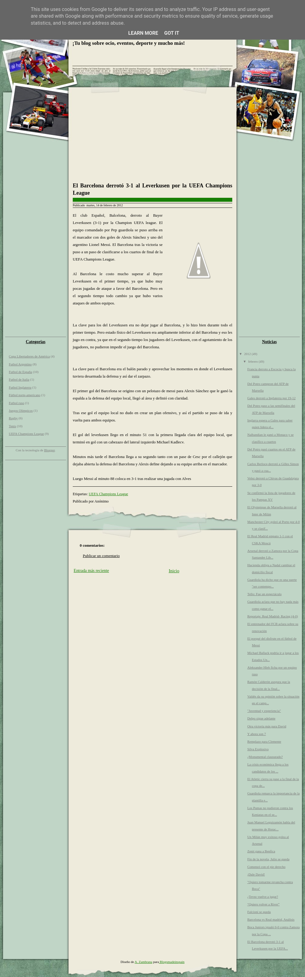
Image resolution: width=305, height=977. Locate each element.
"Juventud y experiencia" (264, 710)
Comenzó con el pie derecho (266, 867)
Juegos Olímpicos (21, 410)
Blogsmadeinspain (171, 962)
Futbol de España (20, 372)
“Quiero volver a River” (263, 904)
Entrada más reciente (91, 570)
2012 (248, 354)
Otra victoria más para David (266, 726)
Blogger (49, 450)
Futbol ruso (16, 403)
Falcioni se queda (259, 912)
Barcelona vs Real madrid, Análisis (270, 919)
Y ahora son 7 (256, 734)
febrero (253, 361)
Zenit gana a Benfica (261, 851)
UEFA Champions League (26, 433)
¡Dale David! (256, 874)
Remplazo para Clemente (264, 741)
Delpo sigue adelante (261, 718)
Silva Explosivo (257, 749)
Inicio (174, 570)
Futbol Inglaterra (20, 387)
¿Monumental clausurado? (264, 757)
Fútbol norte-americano (24, 395)
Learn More (143, 33)
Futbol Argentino (20, 364)
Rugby (13, 418)
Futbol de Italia (19, 379)
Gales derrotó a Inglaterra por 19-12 (271, 398)
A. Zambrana (143, 962)
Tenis (12, 426)
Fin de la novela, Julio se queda (268, 859)
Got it (171, 33)
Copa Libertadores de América (29, 356)
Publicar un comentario (101, 555)
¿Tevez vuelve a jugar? (262, 896)
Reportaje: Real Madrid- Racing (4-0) (272, 616)
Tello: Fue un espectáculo (264, 594)
